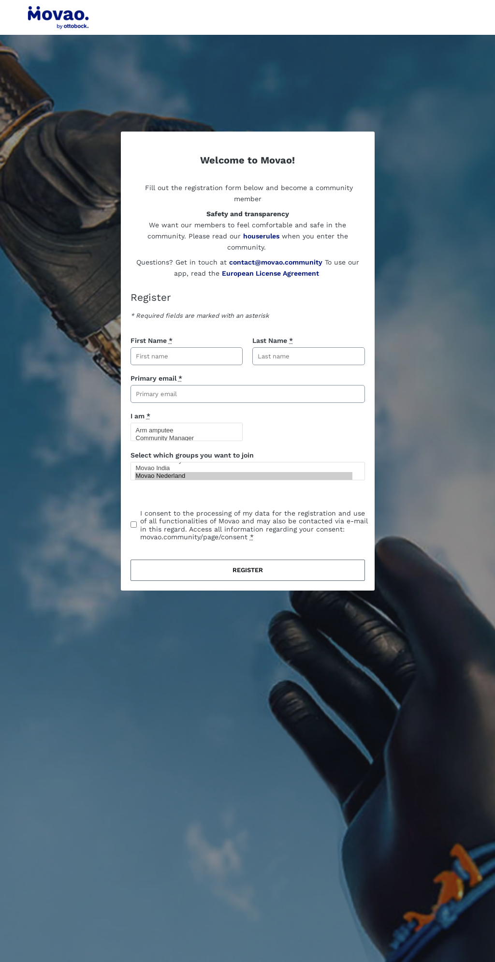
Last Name (272, 340)
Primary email (156, 378)
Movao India (243, 468)
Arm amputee (183, 430)
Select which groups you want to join (192, 455)
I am (140, 416)
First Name (152, 340)
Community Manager (183, 438)
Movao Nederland (243, 476)
